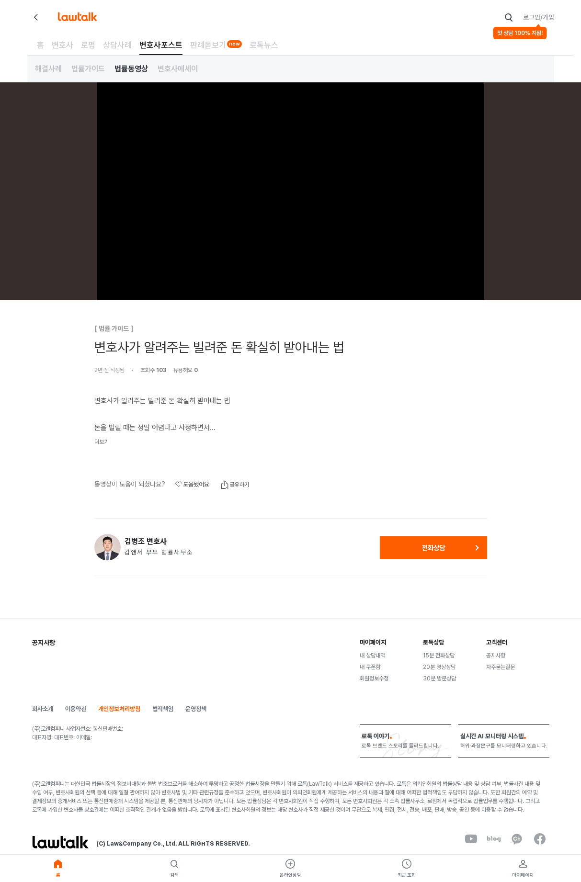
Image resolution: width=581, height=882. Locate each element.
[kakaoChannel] (516, 838)
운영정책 (195, 708)
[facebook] (539, 838)
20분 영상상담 (439, 667)
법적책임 (162, 708)
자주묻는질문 (500, 667)
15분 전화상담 (439, 655)
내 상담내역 (372, 655)
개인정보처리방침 (119, 708)
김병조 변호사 (146, 541)
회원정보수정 (374, 678)
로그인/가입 (538, 17)
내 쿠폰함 (370, 667)
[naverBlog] (493, 838)
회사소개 (42, 708)
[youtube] (470, 838)
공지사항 (495, 655)
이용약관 (75, 708)
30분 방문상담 (439, 678)
